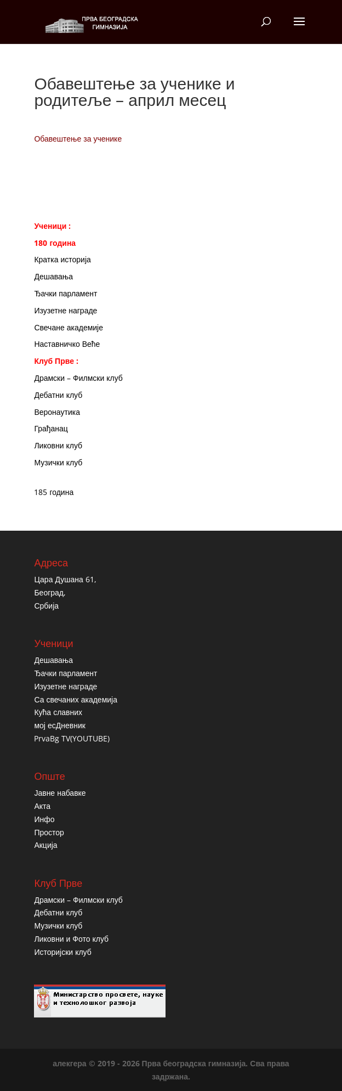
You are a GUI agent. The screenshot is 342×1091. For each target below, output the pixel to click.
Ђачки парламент (65, 293)
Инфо (44, 819)
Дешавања (53, 276)
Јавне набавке (60, 793)
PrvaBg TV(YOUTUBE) (72, 738)
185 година (53, 492)
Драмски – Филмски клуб (78, 378)
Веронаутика (57, 412)
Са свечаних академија (75, 699)
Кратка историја (62, 259)
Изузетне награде (65, 310)
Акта (42, 806)
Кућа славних (58, 712)
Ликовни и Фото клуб (71, 938)
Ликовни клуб (58, 445)
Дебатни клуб (58, 395)
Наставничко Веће (67, 344)
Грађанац (50, 428)
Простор (49, 832)
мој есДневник (59, 725)
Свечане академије (68, 327)
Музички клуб (58, 462)
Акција (45, 845)
